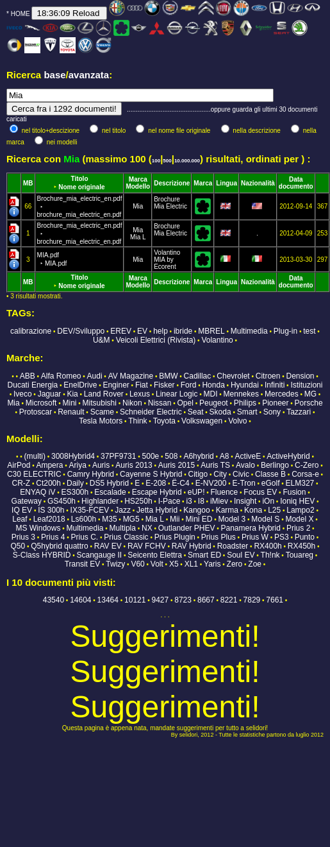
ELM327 (300, 483)
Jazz (123, 510)
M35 (109, 519)
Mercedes (282, 393)
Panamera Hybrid (251, 528)
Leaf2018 (49, 519)
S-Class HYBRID (42, 555)
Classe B (270, 474)
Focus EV (260, 492)
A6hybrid (198, 456)
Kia (72, 393)
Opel (185, 402)
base (54, 74)
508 (171, 456)
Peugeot (213, 402)
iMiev (219, 501)
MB (28, 183)
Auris (101, 465)
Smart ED (204, 555)
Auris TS (215, 465)
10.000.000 (187, 161)
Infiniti (275, 385)
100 (156, 161)
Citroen (268, 376)
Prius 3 (23, 537)
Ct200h (48, 483)
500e (151, 456)
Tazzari (298, 411)
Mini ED (199, 519)
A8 (224, 456)
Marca (138, 179)
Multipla (123, 528)
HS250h (138, 501)
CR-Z (21, 483)
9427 (160, 599)
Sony (272, 411)
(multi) (34, 456)
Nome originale (81, 187)
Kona (253, 510)
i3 (189, 501)
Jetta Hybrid (156, 510)
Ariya (78, 465)
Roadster (233, 546)
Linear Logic (176, 393)
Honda (213, 385)
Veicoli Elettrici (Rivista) (156, 340)
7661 (274, 599)
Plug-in (285, 331)
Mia (138, 206)
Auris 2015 (176, 465)
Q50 (18, 546)
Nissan (160, 402)
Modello (138, 186)
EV (142, 331)
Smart (247, 411)
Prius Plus (218, 537)
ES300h (74, 492)
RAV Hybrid (191, 546)
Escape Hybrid (157, 492)
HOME (20, 13)
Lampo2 (300, 510)
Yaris (212, 564)
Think (137, 420)
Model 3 (232, 519)
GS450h (61, 501)
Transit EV (83, 564)
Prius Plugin (174, 537)
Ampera (49, 465)
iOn (268, 501)
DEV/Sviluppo (80, 331)
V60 (137, 564)
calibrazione (30, 331)
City (220, 474)
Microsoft (41, 402)
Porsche (309, 402)
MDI (210, 393)
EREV (120, 331)
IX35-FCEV (90, 510)
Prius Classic (126, 537)
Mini (70, 402)
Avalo (245, 465)
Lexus (139, 393)
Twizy (115, 564)
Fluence (224, 492)
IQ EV (22, 510)
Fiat (141, 385)
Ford (189, 385)
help (160, 331)
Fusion (294, 492)
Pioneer (275, 402)
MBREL (211, 331)
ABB (27, 376)
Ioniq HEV (297, 501)
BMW (168, 376)
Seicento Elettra (155, 555)
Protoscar (35, 411)
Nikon (132, 402)
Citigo (198, 474)
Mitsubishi (100, 402)
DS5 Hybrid (109, 483)
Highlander (100, 501)
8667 (206, 599)
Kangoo (196, 510)
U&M (101, 340)
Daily (75, 483)
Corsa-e (305, 474)
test (309, 331)
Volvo (237, 420)
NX (147, 528)
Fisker (164, 385)
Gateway (27, 501)
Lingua (226, 183)
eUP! (196, 492)
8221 (229, 599)
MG (310, 393)
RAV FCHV (147, 546)
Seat (196, 411)
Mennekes (241, 393)
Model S (265, 519)
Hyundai (245, 385)
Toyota (164, 420)
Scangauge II (99, 555)
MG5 (131, 519)
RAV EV (108, 546)
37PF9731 (118, 456)
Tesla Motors (100, 420)
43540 (53, 599)
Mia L (137, 237)
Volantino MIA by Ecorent (167, 259)
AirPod (18, 465)
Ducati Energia (33, 385)
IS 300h (51, 510)
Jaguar (50, 393)
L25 (274, 510)
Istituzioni (306, 385)
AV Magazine (130, 376)
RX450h (301, 546)
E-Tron (243, 483)
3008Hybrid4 (73, 456)
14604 (80, 599)
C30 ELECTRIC (34, 474)
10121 (134, 599)
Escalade (110, 492)
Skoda (220, 411)
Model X (299, 519)
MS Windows (37, 528)
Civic (241, 474)
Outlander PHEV (186, 528)
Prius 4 (53, 537)
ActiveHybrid (288, 456)
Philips (245, 402)
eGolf (270, 483)
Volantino (217, 340)
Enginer (116, 385)
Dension (300, 376)
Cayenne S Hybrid (151, 474)
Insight (245, 501)
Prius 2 (298, 528)
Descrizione (172, 183)
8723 (183, 599)
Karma (227, 510)
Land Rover (104, 393)
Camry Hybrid (90, 474)
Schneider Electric (151, 411)
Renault (71, 411)
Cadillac (197, 376)
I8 (201, 501)
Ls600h (83, 519)
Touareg (299, 555)
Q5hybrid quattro (59, 546)
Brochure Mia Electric (170, 203)
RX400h (267, 546)
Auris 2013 (133, 465)
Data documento (296, 183)
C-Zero (306, 465)
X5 (174, 564)
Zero (235, 564)
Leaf (19, 519)
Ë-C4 (180, 483)
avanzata (89, 74)
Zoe (254, 564)
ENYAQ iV (37, 492)
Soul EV (240, 555)
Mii (174, 519)
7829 (252, 599)
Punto (305, 537)
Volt (157, 564)
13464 (108, 599)
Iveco (22, 393)
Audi (95, 376)
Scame (102, 411)
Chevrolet (233, 376)
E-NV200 (211, 483)
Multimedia (249, 331)
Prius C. (85, 537)
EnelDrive (80, 385)
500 (167, 161)
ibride (183, 331)
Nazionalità (258, 183)
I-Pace (169, 501)
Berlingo (275, 465)
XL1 (191, 564)
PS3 (281, 537)
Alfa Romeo (61, 376)
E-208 (155, 483)
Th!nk (270, 555)
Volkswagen (201, 420)
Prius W (255, 537)
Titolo (79, 178)
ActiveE (248, 456)
